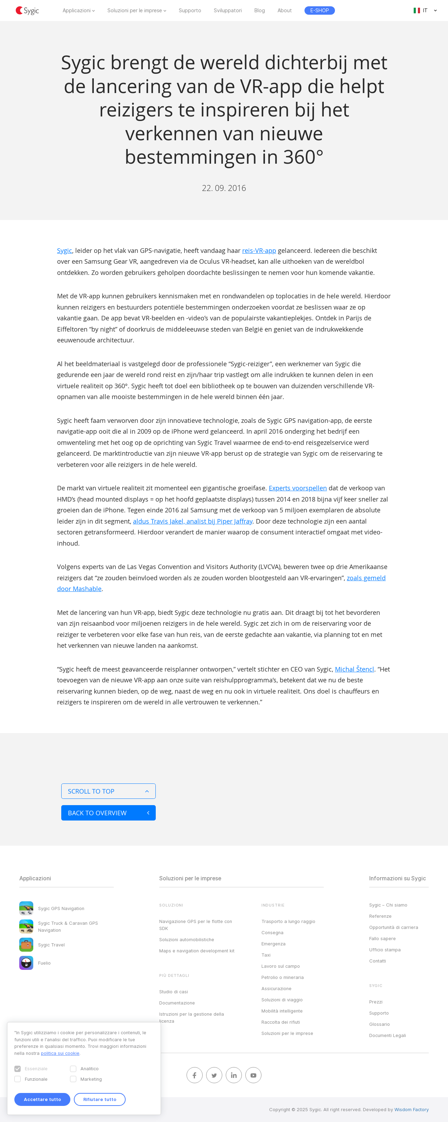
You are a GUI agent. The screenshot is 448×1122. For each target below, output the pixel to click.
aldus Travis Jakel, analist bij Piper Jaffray (192, 521)
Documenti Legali (387, 1035)
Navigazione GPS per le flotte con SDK (195, 924)
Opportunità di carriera (393, 927)
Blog (259, 10)
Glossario (379, 1024)
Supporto (190, 10)
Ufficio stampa (385, 949)
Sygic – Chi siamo (388, 905)
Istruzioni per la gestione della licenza (191, 1017)
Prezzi (376, 1001)
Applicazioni (77, 10)
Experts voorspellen (298, 488)
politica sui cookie (60, 1053)
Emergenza (273, 943)
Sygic (64, 250)
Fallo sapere (382, 938)
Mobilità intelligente (282, 1011)
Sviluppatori (228, 10)
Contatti (377, 961)
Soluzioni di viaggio (282, 999)
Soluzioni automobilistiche (186, 939)
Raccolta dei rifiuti (280, 1022)
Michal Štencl (354, 669)
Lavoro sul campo (280, 966)
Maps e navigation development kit (196, 950)
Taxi (266, 955)
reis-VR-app (259, 250)
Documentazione (177, 1003)
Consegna (272, 932)
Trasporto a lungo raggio (288, 921)
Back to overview (108, 813)
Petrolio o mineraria (282, 977)
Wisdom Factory (411, 1109)
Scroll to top (108, 791)
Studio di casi (173, 991)
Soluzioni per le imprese (134, 10)
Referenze (380, 916)
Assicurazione (276, 988)
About (285, 10)
